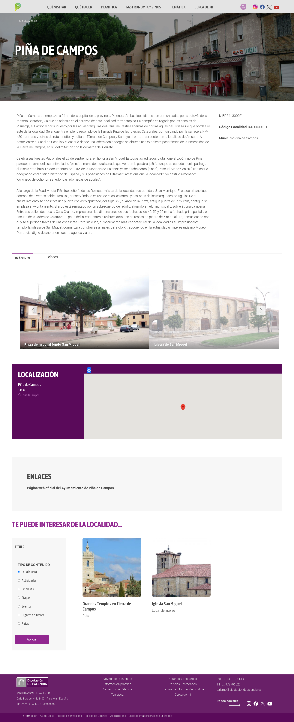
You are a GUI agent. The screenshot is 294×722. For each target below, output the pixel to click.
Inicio (20, 21)
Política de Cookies (96, 716)
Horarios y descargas (183, 679)
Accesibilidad (118, 716)
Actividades (29, 580)
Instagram (255, 7)
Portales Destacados (183, 684)
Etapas (26, 597)
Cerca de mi (203, 7)
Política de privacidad (69, 716)
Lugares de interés (33, 615)
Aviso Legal (47, 716)
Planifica (109, 7)
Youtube (276, 7)
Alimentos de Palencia (117, 689)
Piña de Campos (246, 138)
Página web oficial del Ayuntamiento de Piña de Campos (70, 488)
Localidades (31, 21)
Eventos (27, 606)
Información (29, 716)
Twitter (269, 7)
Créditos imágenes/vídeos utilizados (150, 716)
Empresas (28, 589)
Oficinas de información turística (182, 689)
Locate (89, 370)
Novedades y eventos (117, 679)
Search (243, 7)
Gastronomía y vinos (143, 7)
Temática (177, 7)
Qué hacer (83, 7)
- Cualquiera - (30, 572)
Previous (33, 310)
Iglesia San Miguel (167, 603)
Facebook (262, 7)
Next (261, 310)
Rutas (25, 623)
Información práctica (117, 684)
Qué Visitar (56, 7)
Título (20, 547)
